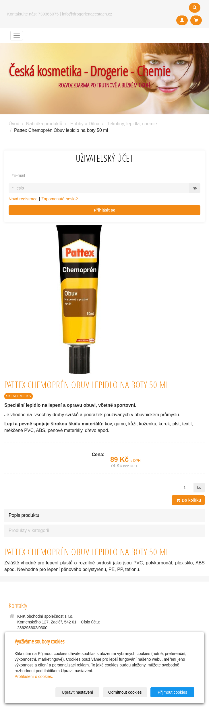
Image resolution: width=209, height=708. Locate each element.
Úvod (14, 123)
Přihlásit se (104, 210)
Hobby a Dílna (84, 123)
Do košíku (188, 500)
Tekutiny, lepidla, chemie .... (135, 123)
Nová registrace (23, 199)
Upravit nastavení (77, 692)
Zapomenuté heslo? (59, 199)
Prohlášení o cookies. (34, 676)
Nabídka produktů (44, 123)
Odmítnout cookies (125, 692)
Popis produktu (24, 515)
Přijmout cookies (172, 692)
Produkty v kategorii (29, 530)
